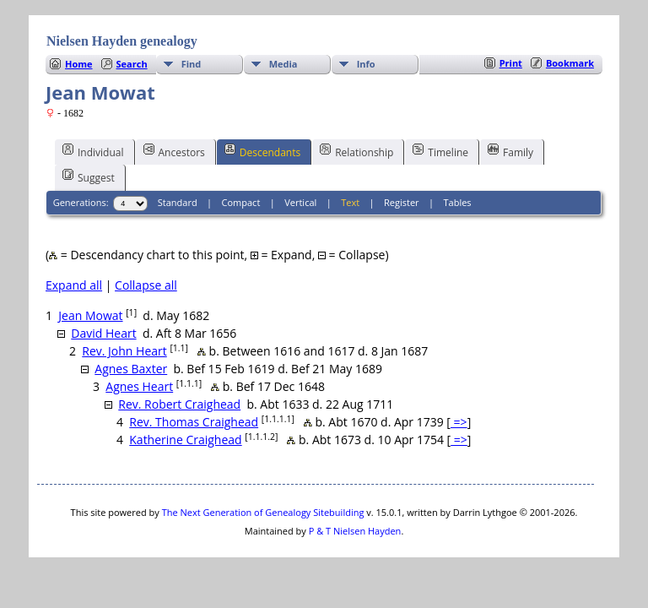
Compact (241, 202)
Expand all (74, 285)
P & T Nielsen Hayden (355, 530)
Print (511, 63)
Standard (177, 202)
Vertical (300, 202)
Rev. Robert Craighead (179, 404)
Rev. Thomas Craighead (193, 422)
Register (401, 202)
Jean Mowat (90, 315)
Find (191, 63)
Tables (458, 202)
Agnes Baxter (130, 369)
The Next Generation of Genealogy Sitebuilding (263, 512)
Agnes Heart (139, 386)
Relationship (356, 151)
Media (283, 63)
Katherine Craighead (185, 440)
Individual (93, 151)
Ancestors (174, 151)
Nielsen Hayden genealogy (121, 41)
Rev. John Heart (124, 351)
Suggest (88, 176)
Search (132, 63)
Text (350, 202)
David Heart (103, 333)
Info (366, 63)
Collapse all (146, 285)
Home (79, 63)
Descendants (262, 151)
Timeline (440, 151)
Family (510, 151)
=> (459, 422)
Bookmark (570, 63)
